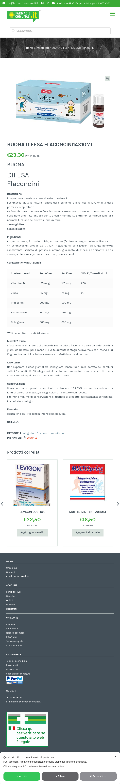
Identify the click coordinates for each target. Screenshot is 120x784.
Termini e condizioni (16, 661)
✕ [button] (115, 756)
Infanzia (10, 624)
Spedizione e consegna (18, 673)
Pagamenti (12, 665)
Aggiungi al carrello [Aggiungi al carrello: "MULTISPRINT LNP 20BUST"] (88, 532)
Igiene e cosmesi (15, 633)
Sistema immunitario (50, 433)
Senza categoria (14, 641)
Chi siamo (11, 568)
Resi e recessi (13, 669)
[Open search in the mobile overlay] (60, 30)
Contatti (10, 572)
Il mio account (13, 592)
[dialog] (60, 768)
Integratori (42, 47)
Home (29, 47)
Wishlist (10, 604)
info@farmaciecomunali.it (28, 701)
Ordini (9, 600)
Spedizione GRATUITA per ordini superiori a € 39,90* (83, 3)
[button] (107, 78)
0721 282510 (16, 697)
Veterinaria (12, 628)
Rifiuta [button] (60, 776)
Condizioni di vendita (17, 576)
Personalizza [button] (98, 776)
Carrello (10, 596)
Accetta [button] (22, 776)
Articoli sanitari (14, 645)
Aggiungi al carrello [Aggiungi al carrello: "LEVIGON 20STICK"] (32, 532)
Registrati (11, 609)
